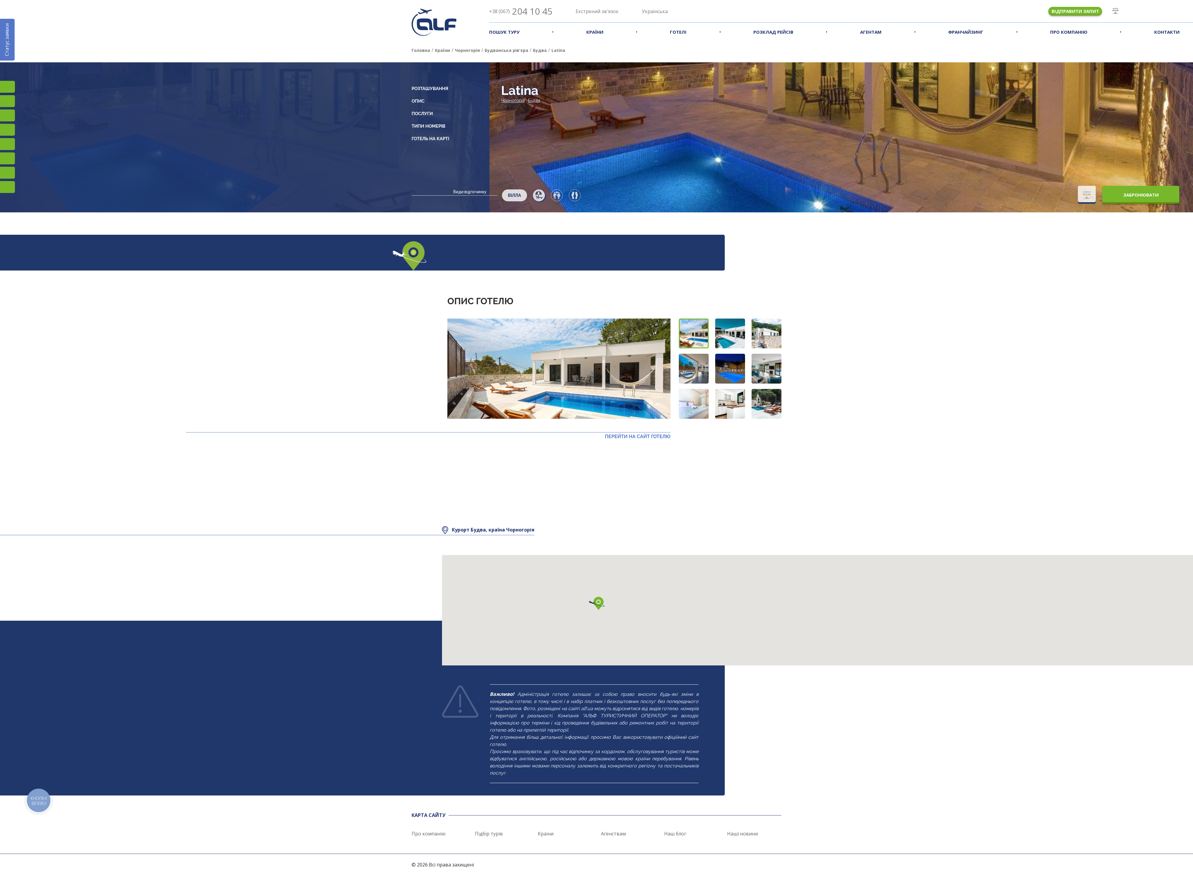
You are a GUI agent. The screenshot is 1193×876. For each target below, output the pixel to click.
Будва (534, 100)
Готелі (678, 32)
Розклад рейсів (773, 32)
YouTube (7, 130)
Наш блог (675, 833)
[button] (694, 333)
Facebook (7, 101)
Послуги (422, 113)
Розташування (430, 88)
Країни (594, 32)
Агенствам (613, 833)
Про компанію (1068, 32)
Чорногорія (513, 100)
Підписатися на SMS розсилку (7, 144)
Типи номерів (428, 126)
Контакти (1167, 32)
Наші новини (742, 833)
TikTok (7, 115)
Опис (418, 101)
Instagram (7, 87)
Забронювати (1141, 195)
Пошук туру (504, 32)
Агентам (871, 32)
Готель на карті (430, 138)
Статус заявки (7, 39)
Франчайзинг (965, 32)
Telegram (7, 187)
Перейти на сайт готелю (637, 436)
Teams (7, 173)
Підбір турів (489, 833)
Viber (7, 158)
